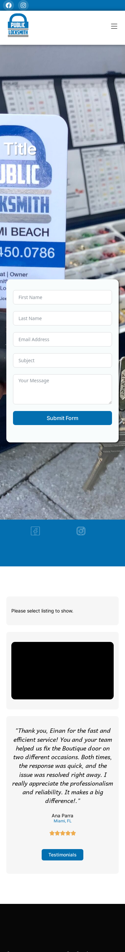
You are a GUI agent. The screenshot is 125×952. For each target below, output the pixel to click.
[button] (114, 26)
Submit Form (62, 418)
